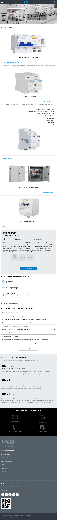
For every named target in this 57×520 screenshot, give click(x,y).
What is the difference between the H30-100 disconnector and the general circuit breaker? (25, 339)
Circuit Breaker (49, 102)
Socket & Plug (7, 158)
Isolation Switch (49, 120)
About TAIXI (28, 468)
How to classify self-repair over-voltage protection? (15, 316)
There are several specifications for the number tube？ (16, 329)
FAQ (28, 475)
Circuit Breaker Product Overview (10, 312)
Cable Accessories (48, 192)
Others (5, 227)
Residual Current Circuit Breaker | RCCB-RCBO (40, 111)
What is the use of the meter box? (11, 336)
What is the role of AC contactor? (10, 332)
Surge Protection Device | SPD (45, 113)
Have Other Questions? (28, 349)
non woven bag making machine (10, 486)
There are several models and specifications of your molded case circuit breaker (22, 322)
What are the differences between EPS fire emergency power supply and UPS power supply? (25, 319)
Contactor (51, 122)
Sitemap (28, 478)
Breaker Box (50, 118)
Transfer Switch (49, 116)
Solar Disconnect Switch (11, 62)
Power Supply (50, 125)
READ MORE (28, 268)
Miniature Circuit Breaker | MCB (45, 109)
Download (28, 471)
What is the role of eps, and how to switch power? (15, 326)
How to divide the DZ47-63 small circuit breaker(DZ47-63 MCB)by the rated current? (24, 343)
